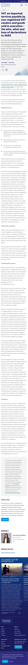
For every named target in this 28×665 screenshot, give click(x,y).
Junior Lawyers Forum (19, 635)
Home (2, 629)
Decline (11, 661)
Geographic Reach (5, 646)
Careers (3, 633)
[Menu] (22, 5)
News (2, 648)
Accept (5, 661)
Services (3, 643)
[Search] (26, 5)
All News (4, 10)
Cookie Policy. (13, 657)
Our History (17, 631)
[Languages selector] (23, 1)
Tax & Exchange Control (8, 552)
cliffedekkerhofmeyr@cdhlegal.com (12, 492)
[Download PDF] (6, 70)
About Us (16, 629)
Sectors (3, 641)
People (3, 631)
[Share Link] (3, 70)
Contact (3, 635)
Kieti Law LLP (17, 633)
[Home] (5, 5)
